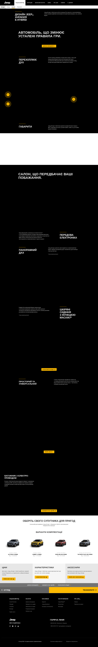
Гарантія (44, 601)
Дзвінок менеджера (30, 601)
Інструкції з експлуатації (47, 606)
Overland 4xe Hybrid (61, 399)
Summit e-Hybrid (37, 399)
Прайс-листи (12, 611)
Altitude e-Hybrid (13, 399)
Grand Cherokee (13, 601)
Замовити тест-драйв (30, 604)
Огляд (8, 7)
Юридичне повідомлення (72, 641)
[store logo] (7, 3)
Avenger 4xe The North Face (85, 397)
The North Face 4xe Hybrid (84, 399)
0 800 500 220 (53, 623)
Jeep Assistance (46, 604)
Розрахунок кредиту (30, 608)
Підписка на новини (78, 604)
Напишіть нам (29, 611)
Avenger (3, 7)
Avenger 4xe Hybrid (61, 397)
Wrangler (11, 604)
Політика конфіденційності (56, 641)
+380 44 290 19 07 (54, 626)
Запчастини (60, 604)
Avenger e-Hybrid (13, 397)
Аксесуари (60, 606)
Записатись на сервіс (30, 606)
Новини (76, 601)
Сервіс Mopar (61, 601)
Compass (12, 606)
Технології (19, 7)
